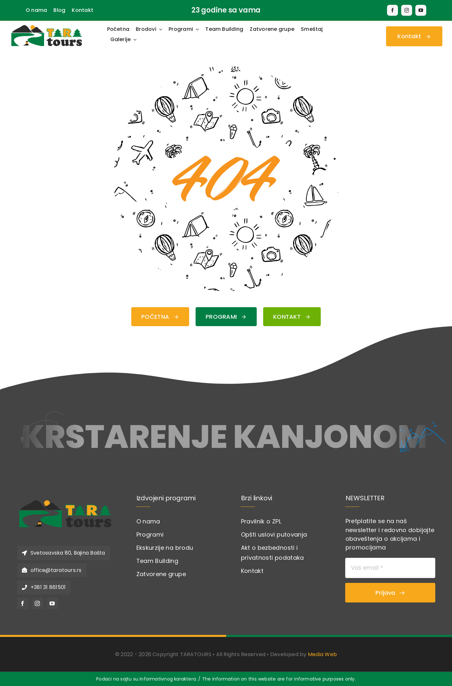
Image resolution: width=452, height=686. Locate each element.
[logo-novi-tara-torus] (65, 497)
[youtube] (420, 10)
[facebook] (392, 10)
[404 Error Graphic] (226, 69)
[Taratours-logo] (47, 25)
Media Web (322, 654)
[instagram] (406, 10)
